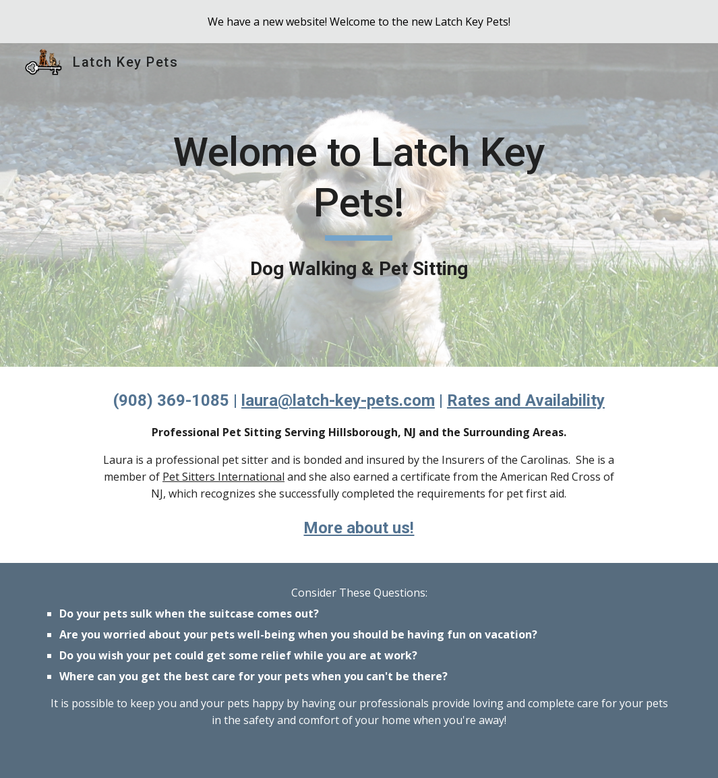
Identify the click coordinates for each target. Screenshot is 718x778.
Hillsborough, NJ (372, 432)
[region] (359, 21)
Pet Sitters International (223, 476)
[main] (359, 205)
